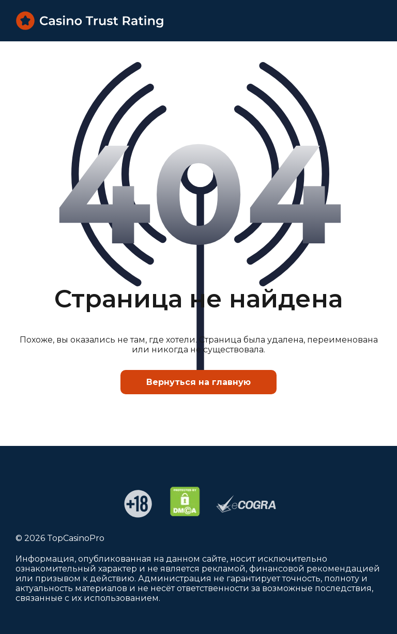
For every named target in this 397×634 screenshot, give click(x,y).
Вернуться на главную (198, 382)
